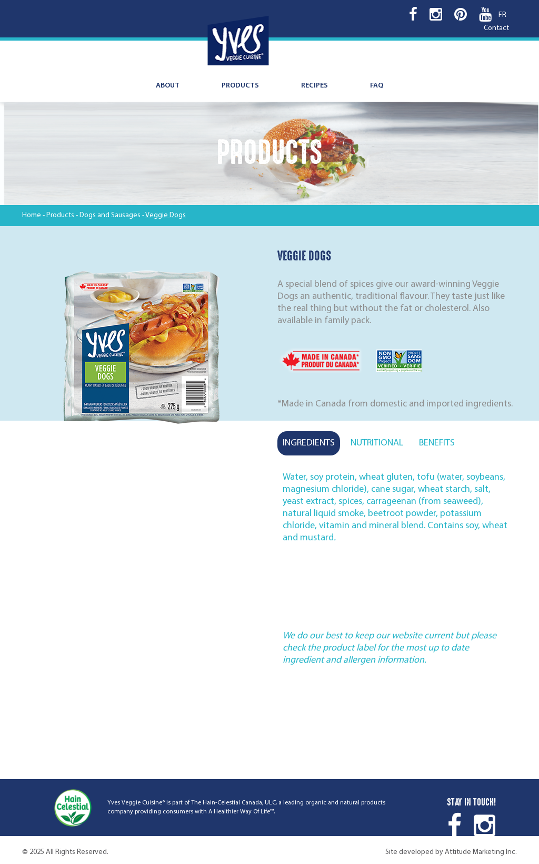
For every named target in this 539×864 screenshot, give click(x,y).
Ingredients (309, 443)
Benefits (437, 443)
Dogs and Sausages (110, 215)
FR (502, 15)
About (167, 86)
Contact (496, 28)
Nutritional (377, 443)
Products (240, 86)
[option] (142, 349)
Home (31, 215)
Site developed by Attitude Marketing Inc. (451, 852)
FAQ (376, 86)
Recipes (314, 86)
